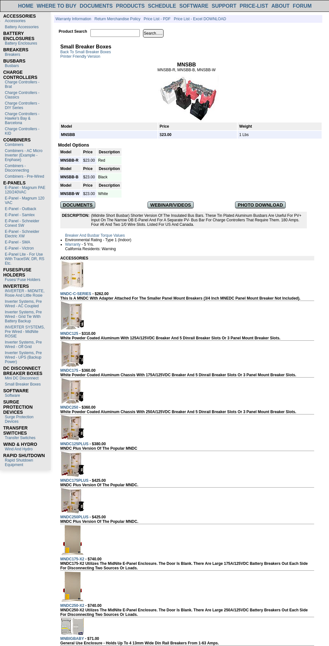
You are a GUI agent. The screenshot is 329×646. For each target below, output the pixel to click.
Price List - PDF (157, 19)
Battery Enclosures (21, 43)
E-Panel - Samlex (20, 215)
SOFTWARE (193, 6)
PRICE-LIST (254, 6)
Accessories (15, 21)
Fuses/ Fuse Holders (22, 279)
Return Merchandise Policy (117, 19)
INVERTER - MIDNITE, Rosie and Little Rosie (25, 293)
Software (12, 395)
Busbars (12, 66)
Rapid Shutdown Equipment (19, 462)
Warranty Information (73, 19)
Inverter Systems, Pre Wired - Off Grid (23, 344)
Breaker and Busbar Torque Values (95, 235)
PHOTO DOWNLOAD (260, 205)
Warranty (72, 244)
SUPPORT (224, 6)
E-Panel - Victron (19, 248)
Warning (109, 249)
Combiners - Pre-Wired (24, 176)
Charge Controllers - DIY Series (22, 105)
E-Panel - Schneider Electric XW (22, 233)
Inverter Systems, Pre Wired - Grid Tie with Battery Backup (23, 316)
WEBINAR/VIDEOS (170, 205)
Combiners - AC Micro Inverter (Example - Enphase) (23, 155)
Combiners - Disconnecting (17, 168)
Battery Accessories (21, 27)
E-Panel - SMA (17, 242)
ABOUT (280, 6)
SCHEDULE (162, 6)
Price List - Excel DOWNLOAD (200, 19)
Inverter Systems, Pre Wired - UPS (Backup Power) (23, 357)
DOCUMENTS (96, 6)
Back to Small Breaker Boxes (85, 52)
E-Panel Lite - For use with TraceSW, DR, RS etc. (24, 259)
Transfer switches (20, 438)
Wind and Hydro (19, 449)
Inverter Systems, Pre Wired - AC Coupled (23, 303)
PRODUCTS (130, 6)
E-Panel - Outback (20, 209)
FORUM (302, 6)
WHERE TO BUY (56, 6)
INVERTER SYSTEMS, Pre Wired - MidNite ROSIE (25, 331)
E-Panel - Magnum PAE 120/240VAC (25, 189)
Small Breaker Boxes (23, 384)
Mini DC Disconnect (21, 378)
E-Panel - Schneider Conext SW (22, 223)
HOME (25, 6)
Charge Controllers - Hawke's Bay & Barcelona (22, 118)
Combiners (14, 144)
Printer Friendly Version (80, 56)
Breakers (12, 54)
